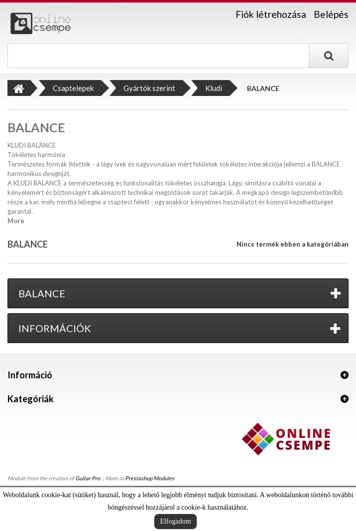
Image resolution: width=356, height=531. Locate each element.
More (15, 221)
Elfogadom (175, 521)
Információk (54, 328)
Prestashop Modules (149, 478)
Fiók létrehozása (271, 14)
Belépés (331, 14)
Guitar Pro (87, 478)
